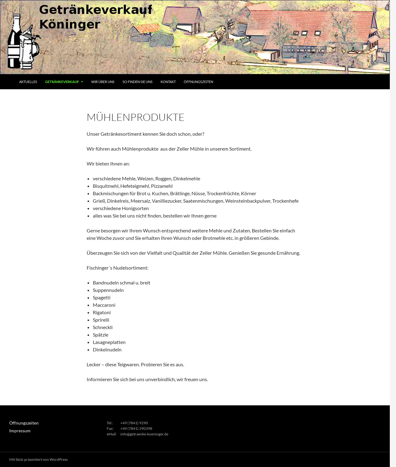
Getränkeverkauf (62, 82)
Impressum (18, 430)
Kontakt (168, 82)
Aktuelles (28, 82)
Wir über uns (102, 82)
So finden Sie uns (138, 82)
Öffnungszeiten (198, 82)
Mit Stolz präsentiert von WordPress (38, 459)
